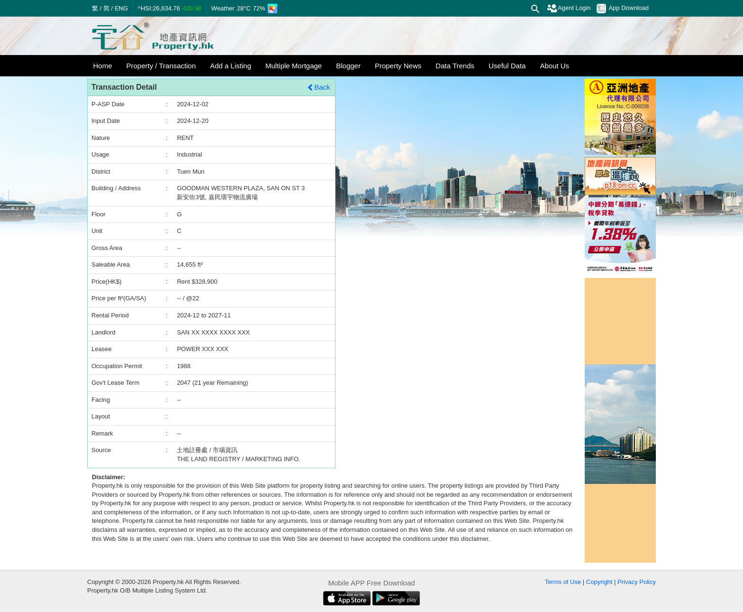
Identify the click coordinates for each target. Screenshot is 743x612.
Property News (398, 66)
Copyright (599, 581)
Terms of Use (563, 581)
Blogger (348, 66)
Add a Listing (230, 66)
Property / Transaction (161, 66)
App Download (623, 8)
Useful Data (507, 66)
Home (102, 66)
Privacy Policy (636, 581)
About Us (554, 66)
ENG (121, 8)
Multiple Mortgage (293, 66)
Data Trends (454, 66)
